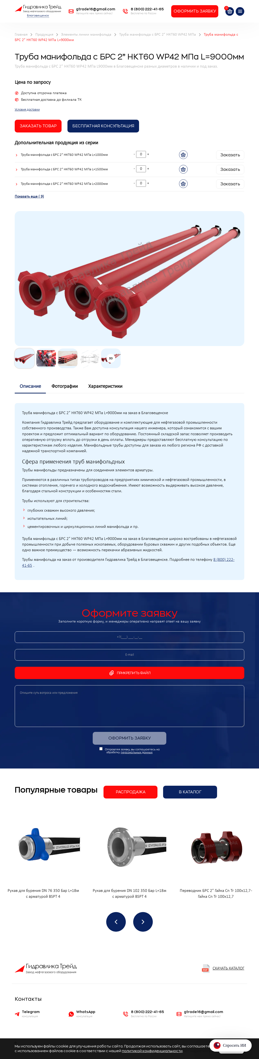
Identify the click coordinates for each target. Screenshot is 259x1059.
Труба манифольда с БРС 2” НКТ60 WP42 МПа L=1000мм (64, 155)
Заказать (230, 155)
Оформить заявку (195, 11)
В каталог (190, 792)
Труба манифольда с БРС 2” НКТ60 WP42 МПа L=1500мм (64, 169)
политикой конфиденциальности (152, 1051)
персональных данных (137, 752)
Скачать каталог (222, 968)
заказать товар (38, 126)
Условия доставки (27, 110)
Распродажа (130, 792)
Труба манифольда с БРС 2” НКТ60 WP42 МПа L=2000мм (64, 184)
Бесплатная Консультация (103, 126)
